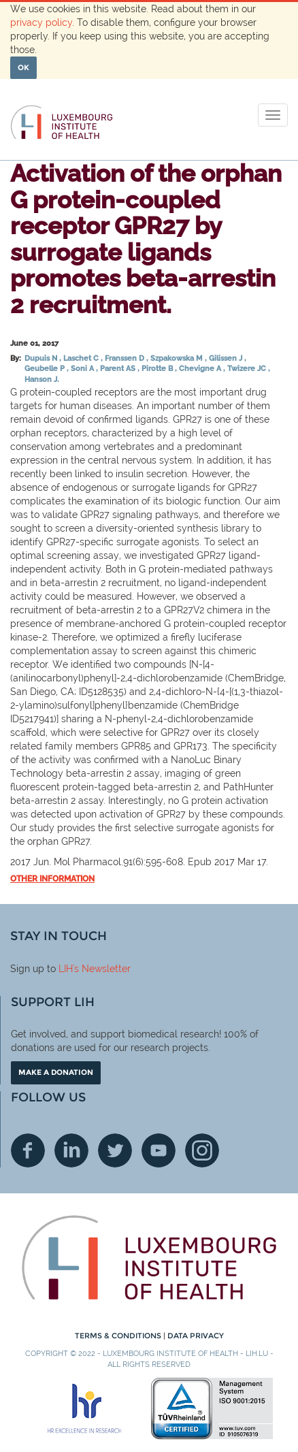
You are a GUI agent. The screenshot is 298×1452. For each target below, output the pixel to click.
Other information (52, 879)
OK (23, 67)
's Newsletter (102, 968)
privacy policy (41, 22)
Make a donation (55, 1072)
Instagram (202, 1150)
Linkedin (71, 1150)
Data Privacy (195, 1335)
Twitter (115, 1150)
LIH (66, 968)
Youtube (159, 1150)
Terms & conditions (119, 1335)
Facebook (28, 1150)
